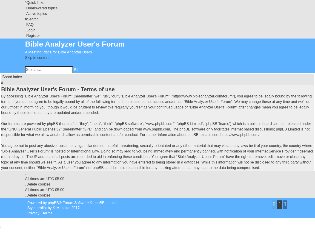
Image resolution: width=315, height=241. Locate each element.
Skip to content (37, 58)
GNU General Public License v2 (34, 129)
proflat (42, 208)
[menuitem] (41, 8)
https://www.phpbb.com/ (239, 135)
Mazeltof (63, 208)
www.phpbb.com (156, 129)
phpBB (53, 203)
